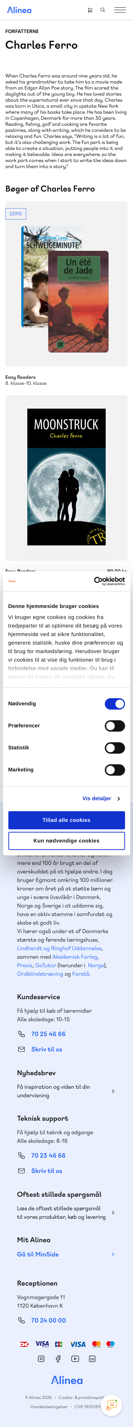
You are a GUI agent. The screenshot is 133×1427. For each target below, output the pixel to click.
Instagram (41, 1359)
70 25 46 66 (48, 1034)
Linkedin (92, 1359)
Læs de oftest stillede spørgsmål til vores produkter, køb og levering (61, 1213)
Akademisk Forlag (75, 956)
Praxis (24, 965)
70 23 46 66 (48, 1156)
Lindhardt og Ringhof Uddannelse (59, 948)
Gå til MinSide (38, 1254)
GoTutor (45, 965)
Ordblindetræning (40, 974)
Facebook (58, 1359)
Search (102, 10)
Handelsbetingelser (49, 1407)
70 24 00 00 (48, 1320)
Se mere (66, 294)
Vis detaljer (97, 799)
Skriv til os (46, 1049)
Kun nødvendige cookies (66, 841)
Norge (96, 965)
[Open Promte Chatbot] (111, 1405)
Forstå (80, 974)
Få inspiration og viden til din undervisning (53, 1091)
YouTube (75, 1359)
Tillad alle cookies (67, 820)
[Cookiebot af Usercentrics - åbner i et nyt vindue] (95, 581)
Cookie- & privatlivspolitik (83, 1397)
